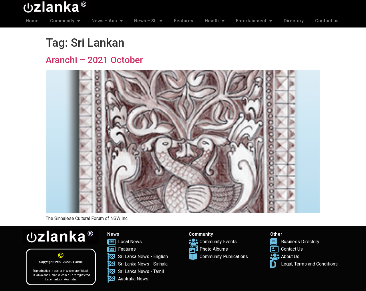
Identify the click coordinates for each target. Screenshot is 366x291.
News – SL (148, 21)
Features (183, 20)
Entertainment (254, 21)
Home (32, 20)
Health (214, 21)
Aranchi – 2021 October (94, 59)
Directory (294, 20)
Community (65, 21)
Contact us (327, 20)
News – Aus (107, 21)
